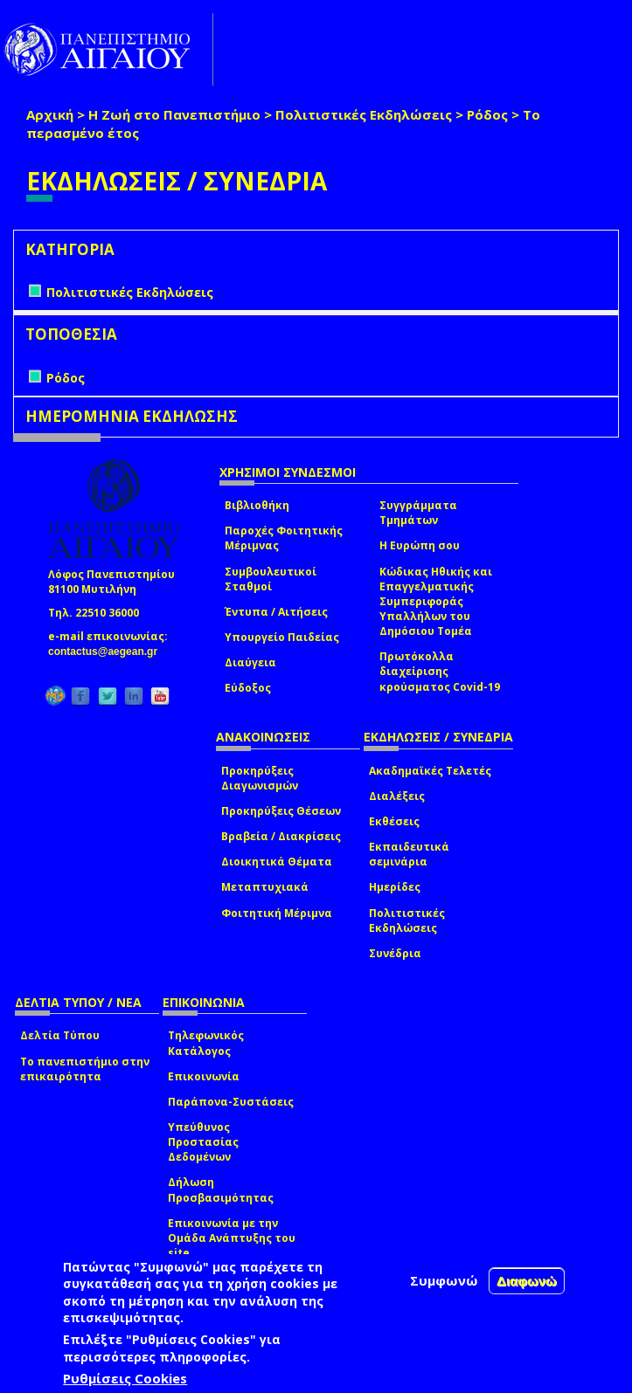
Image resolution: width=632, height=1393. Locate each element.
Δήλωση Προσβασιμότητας (221, 1189)
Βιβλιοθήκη (257, 505)
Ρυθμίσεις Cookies (125, 1378)
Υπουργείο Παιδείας (282, 637)
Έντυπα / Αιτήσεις (276, 611)
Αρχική (49, 114)
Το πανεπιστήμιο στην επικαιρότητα (84, 1069)
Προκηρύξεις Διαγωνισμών (259, 778)
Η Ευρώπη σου (419, 545)
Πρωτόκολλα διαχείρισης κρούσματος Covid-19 (439, 671)
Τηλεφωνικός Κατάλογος (206, 1043)
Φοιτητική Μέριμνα (276, 913)
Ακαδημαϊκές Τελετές (430, 770)
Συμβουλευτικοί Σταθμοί (270, 579)
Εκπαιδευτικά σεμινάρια (409, 854)
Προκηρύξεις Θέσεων (281, 810)
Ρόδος (487, 114)
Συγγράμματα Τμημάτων (418, 513)
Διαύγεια (250, 662)
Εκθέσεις (394, 821)
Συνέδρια (395, 953)
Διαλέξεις (397, 796)
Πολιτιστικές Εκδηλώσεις (363, 114)
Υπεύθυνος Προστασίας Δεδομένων (203, 1142)
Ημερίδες (394, 886)
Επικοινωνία (204, 1076)
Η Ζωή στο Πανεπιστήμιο (174, 114)
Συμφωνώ (444, 1280)
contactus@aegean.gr (108, 651)
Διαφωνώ (527, 1280)
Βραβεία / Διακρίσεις (281, 836)
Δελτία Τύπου (60, 1035)
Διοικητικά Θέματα (276, 861)
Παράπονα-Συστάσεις (231, 1101)
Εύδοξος (248, 687)
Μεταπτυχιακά (265, 886)
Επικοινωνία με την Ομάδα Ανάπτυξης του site (231, 1238)
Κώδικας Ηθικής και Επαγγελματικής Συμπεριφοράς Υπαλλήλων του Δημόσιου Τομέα (435, 601)
